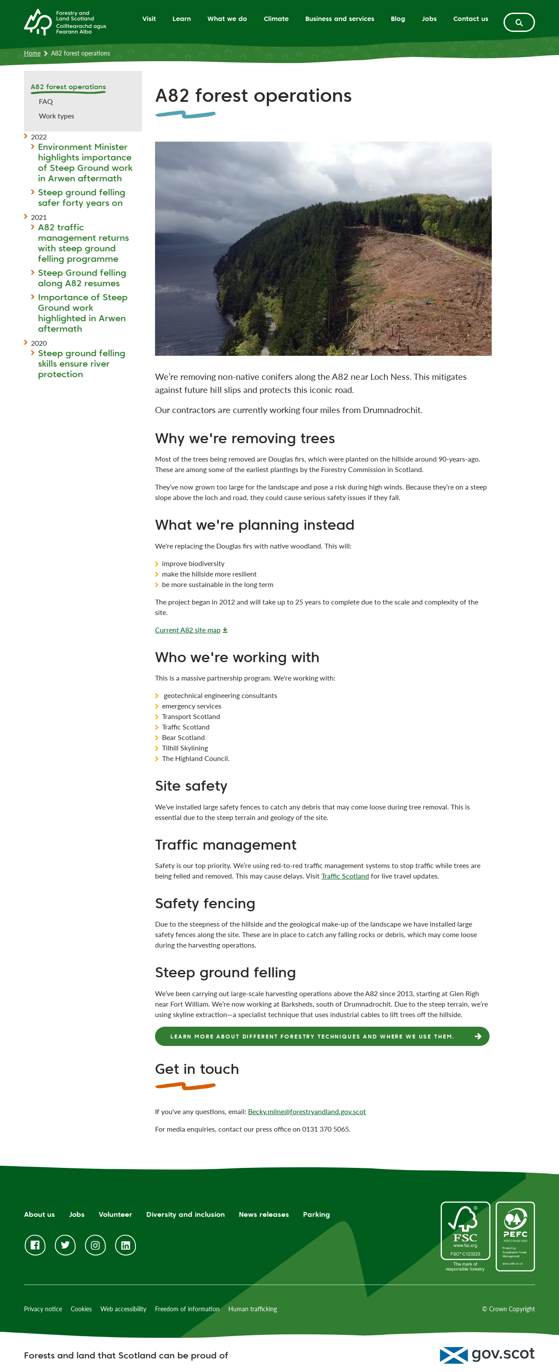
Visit (149, 18)
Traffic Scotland (345, 876)
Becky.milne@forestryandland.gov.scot (307, 1111)
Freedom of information (187, 1309)
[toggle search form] (519, 22)
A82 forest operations (68, 87)
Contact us (470, 18)
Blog (398, 18)
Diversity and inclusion (185, 1214)
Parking (316, 1214)
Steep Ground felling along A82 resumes (82, 277)
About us (39, 1214)
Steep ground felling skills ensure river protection (81, 363)
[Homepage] (65, 21)
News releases (264, 1214)
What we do (227, 18)
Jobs (429, 18)
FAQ (46, 101)
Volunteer (115, 1214)
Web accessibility (123, 1309)
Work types (56, 115)
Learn (182, 18)
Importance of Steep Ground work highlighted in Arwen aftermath (83, 313)
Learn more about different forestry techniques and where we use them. (312, 1036)
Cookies (81, 1309)
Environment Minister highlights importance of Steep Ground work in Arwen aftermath (85, 163)
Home (32, 53)
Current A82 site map (188, 629)
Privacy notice (43, 1309)
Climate (276, 18)
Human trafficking (252, 1309)
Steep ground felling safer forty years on (81, 197)
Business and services (339, 18)
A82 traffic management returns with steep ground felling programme (83, 243)
